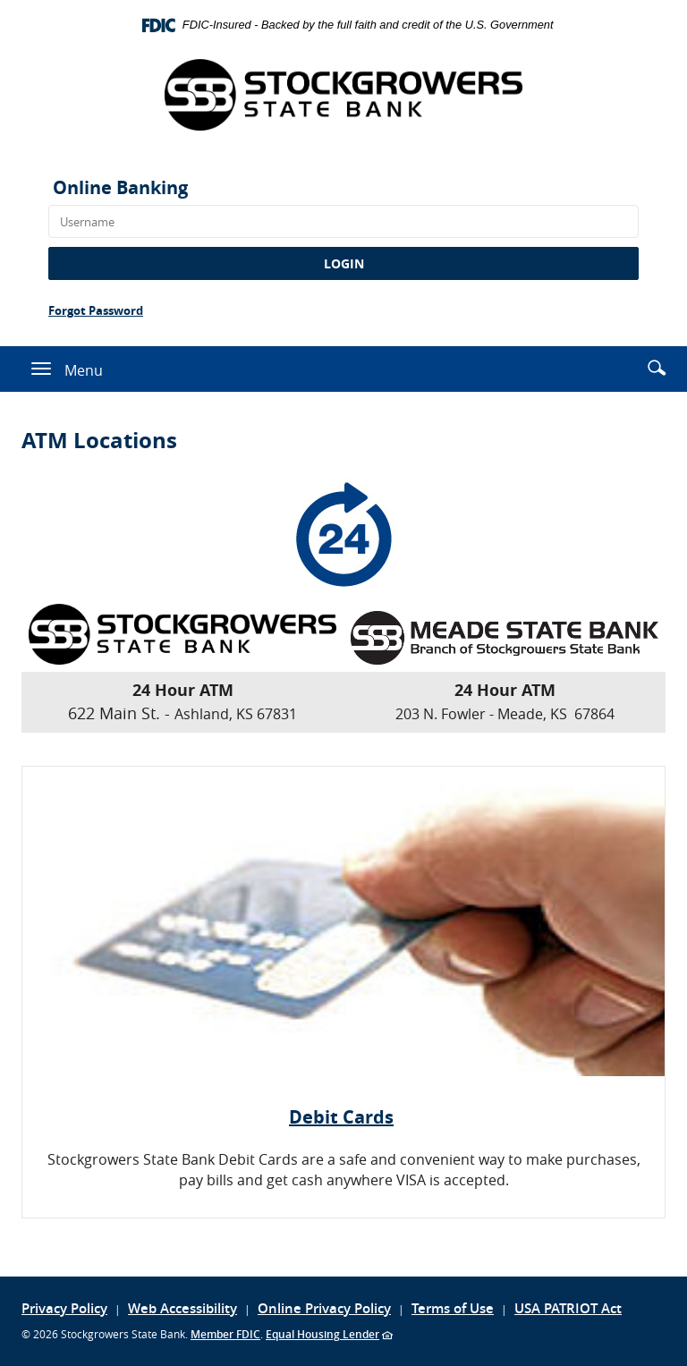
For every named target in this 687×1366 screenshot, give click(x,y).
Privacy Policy (64, 1308)
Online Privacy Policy (324, 1308)
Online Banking (120, 187)
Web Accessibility (182, 1308)
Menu (83, 369)
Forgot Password (95, 310)
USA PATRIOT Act (568, 1308)
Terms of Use (452, 1308)
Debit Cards (341, 1117)
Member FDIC (225, 1334)
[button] (657, 367)
